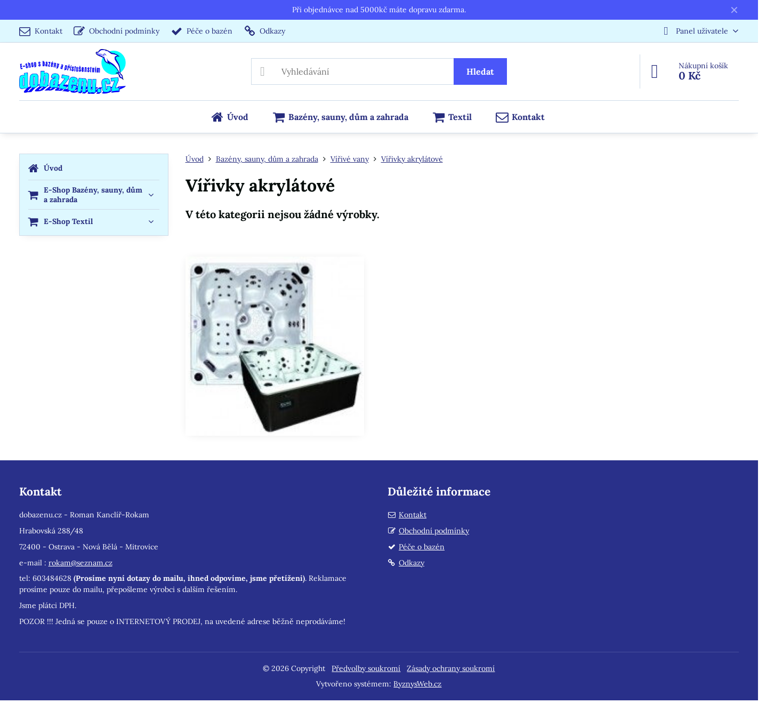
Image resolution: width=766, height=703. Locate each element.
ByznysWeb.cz (417, 684)
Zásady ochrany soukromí (451, 668)
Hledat (480, 71)
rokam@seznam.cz (80, 563)
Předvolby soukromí (366, 668)
